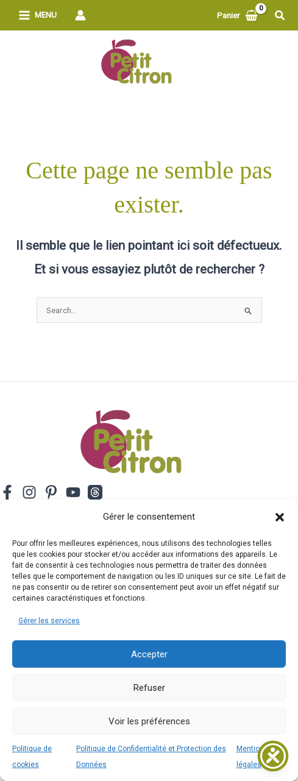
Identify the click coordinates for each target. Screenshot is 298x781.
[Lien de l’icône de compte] (80, 15)
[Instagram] (29, 492)
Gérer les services (49, 621)
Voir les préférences (149, 721)
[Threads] (95, 492)
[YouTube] (73, 492)
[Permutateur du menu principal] (37, 15)
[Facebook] (7, 492)
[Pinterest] (51, 492)
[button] (280, 517)
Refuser (149, 687)
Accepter (149, 654)
